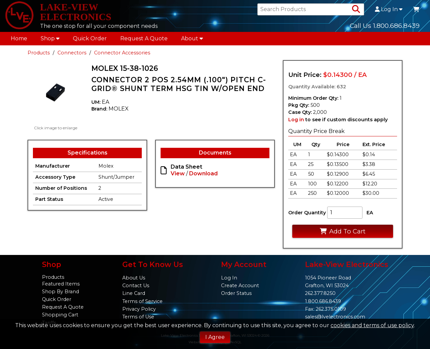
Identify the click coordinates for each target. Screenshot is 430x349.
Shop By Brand (60, 292)
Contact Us (135, 286)
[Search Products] (356, 10)
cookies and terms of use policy (372, 325)
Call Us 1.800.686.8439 (385, 27)
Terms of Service (142, 301)
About (192, 41)
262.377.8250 (320, 294)
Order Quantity (307, 215)
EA (370, 215)
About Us (133, 278)
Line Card (133, 294)
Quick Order (90, 41)
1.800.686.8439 (323, 301)
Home (19, 41)
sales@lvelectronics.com (335, 317)
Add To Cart (342, 233)
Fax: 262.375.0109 (325, 309)
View (178, 176)
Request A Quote (144, 41)
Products (39, 55)
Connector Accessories (122, 55)
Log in (296, 122)
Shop (50, 41)
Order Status (236, 294)
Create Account (240, 286)
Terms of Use (138, 317)
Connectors (71, 55)
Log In (388, 11)
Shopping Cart (60, 315)
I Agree (215, 337)
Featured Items (61, 284)
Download (203, 176)
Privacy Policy (139, 309)
